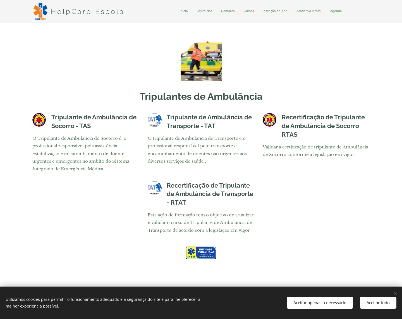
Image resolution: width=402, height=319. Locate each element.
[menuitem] (290, 11)
